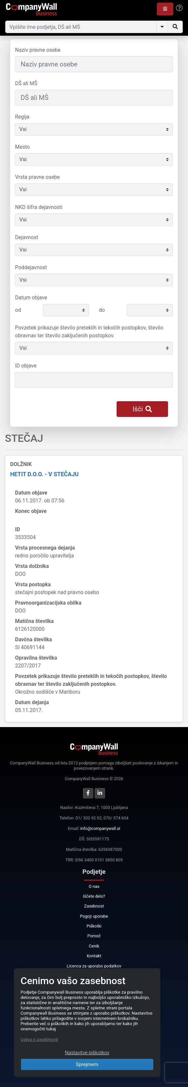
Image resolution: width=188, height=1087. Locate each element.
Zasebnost (94, 906)
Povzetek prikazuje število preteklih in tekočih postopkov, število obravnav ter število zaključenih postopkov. (89, 332)
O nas (94, 886)
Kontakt (94, 955)
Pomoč (94, 935)
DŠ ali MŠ (26, 83)
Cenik (94, 946)
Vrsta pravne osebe (37, 177)
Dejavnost (26, 237)
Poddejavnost (31, 267)
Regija (22, 117)
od (18, 310)
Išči (142, 409)
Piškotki (93, 926)
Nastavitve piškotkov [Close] (87, 1053)
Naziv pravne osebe (38, 50)
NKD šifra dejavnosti (38, 207)
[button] (165, 9)
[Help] (179, 8)
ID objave (25, 366)
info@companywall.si (100, 828)
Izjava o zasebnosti (39, 1039)
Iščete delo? (94, 896)
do (102, 310)
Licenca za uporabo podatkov (94, 966)
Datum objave (31, 297)
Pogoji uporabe (94, 916)
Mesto (22, 147)
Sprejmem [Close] (87, 1064)
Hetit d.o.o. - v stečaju (44, 474)
